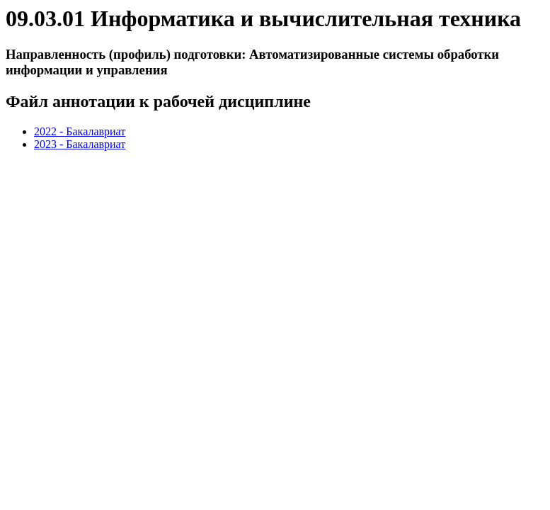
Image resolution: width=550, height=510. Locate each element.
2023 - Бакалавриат (79, 144)
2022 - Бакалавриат (79, 131)
